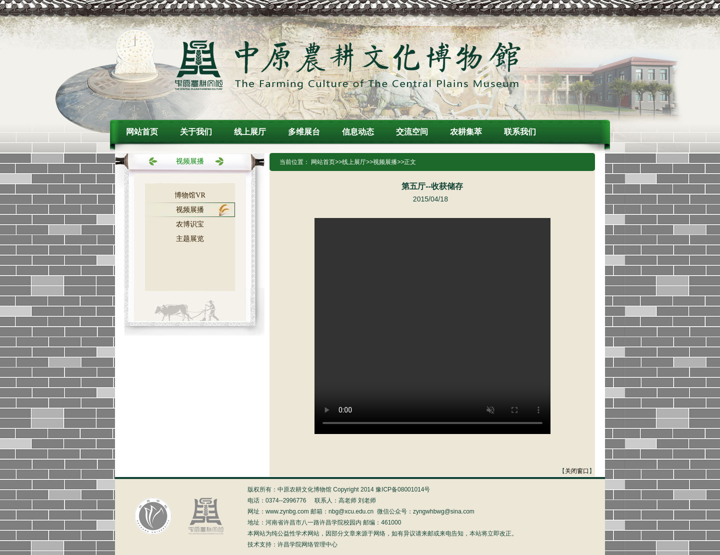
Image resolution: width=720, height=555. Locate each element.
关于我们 (196, 132)
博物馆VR (189, 195)
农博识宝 (190, 224)
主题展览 (190, 238)
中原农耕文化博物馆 (348, 65)
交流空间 (412, 132)
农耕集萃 (466, 132)
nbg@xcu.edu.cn (351, 511)
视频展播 (190, 210)
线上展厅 (250, 132)
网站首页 (142, 132)
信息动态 (358, 132)
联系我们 (520, 132)
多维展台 (304, 132)
